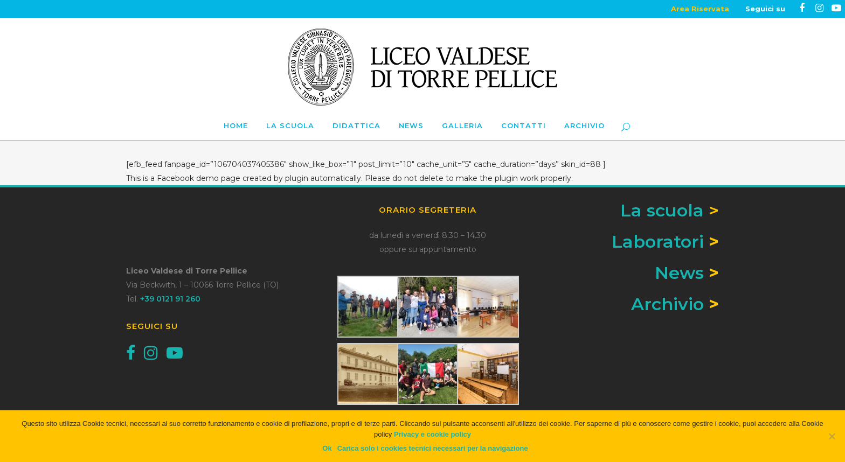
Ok (326, 448)
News (679, 272)
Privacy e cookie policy (432, 434)
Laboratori (658, 241)
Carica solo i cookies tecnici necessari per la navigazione (432, 448)
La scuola (669, 210)
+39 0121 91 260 (170, 299)
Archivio (667, 303)
